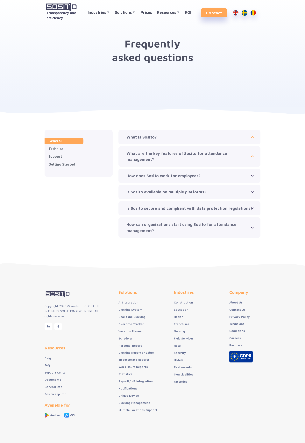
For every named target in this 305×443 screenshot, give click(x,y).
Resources (168, 12)
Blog (48, 358)
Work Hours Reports (133, 366)
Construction (183, 302)
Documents (53, 379)
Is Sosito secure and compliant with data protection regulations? (189, 208)
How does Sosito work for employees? (163, 175)
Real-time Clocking (131, 316)
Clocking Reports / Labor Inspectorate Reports (136, 356)
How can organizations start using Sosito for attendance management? (181, 227)
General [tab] (55, 141)
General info (53, 387)
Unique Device (128, 395)
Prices (146, 12)
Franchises (181, 324)
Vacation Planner (130, 331)
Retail (178, 345)
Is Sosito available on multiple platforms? (166, 191)
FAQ (47, 365)
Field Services (184, 338)
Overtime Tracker (131, 324)
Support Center (56, 372)
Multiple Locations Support (137, 410)
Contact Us (237, 309)
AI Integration (128, 302)
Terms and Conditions (237, 327)
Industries (99, 12)
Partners (235, 345)
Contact (214, 12)
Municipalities (183, 374)
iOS (69, 415)
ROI (188, 12)
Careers (235, 338)
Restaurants (183, 367)
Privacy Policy (239, 316)
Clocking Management (134, 402)
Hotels (178, 360)
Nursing (179, 331)
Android (53, 415)
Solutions (125, 12)
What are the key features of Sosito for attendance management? (176, 156)
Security (180, 352)
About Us (236, 302)
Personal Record (130, 345)
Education (181, 309)
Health (178, 316)
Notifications (127, 388)
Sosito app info (56, 394)
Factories (180, 381)
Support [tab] (55, 156)
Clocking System (130, 309)
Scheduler (125, 338)
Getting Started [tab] (61, 164)
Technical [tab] (56, 149)
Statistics (125, 374)
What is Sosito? (141, 137)
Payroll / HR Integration (135, 381)
